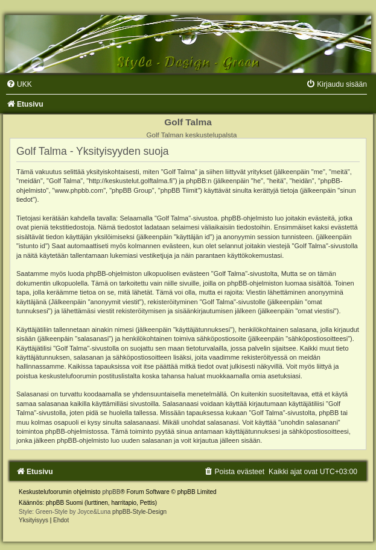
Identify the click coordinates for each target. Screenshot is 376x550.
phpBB (111, 492)
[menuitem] (19, 84)
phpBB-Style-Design (139, 511)
